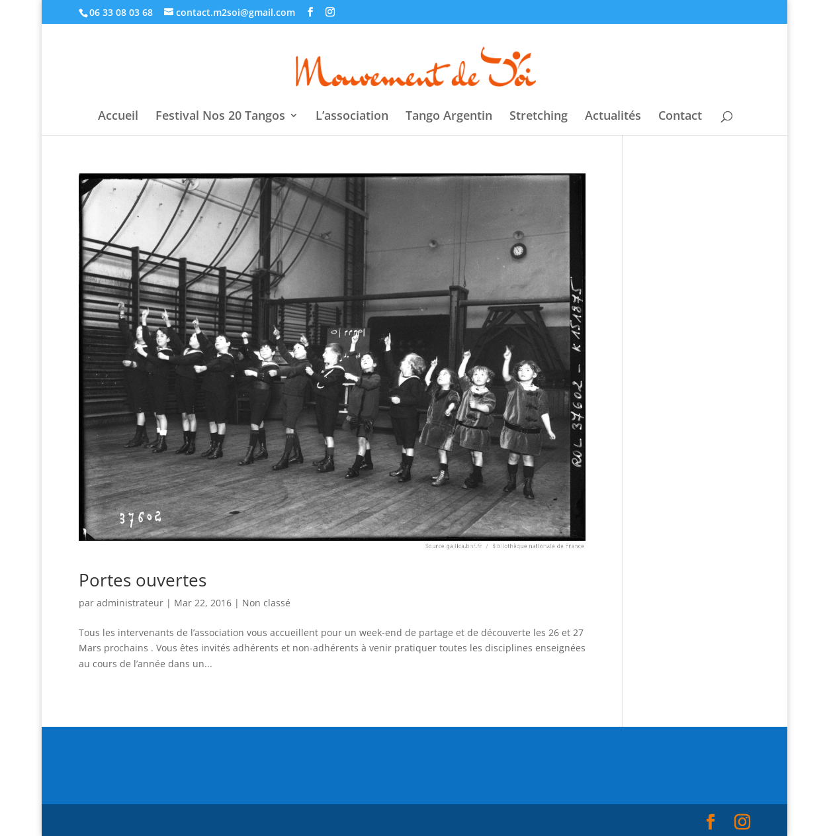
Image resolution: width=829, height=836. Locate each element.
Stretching (538, 117)
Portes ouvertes (142, 580)
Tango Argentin (449, 117)
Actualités (613, 117)
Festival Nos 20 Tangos (220, 117)
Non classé (266, 602)
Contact (680, 117)
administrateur (130, 602)
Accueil (118, 117)
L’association (352, 117)
